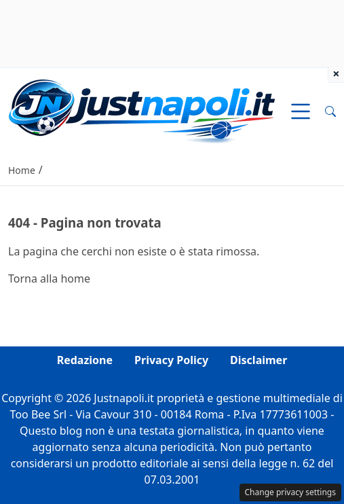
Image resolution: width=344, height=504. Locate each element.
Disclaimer (258, 360)
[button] (330, 111)
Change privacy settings (291, 492)
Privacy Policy (171, 360)
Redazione (85, 360)
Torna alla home (49, 278)
